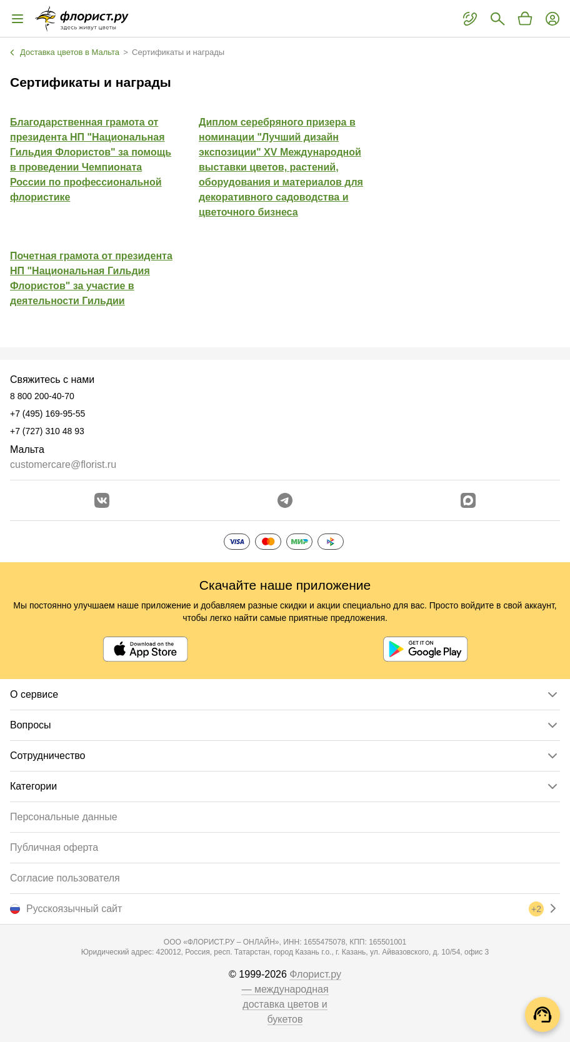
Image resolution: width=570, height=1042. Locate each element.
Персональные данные (64, 816)
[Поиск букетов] (497, 18)
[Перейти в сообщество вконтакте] (101, 500)
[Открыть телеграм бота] (285, 500)
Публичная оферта (54, 847)
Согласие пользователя (65, 878)
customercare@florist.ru (63, 464)
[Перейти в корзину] (525, 18)
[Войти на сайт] (552, 18)
